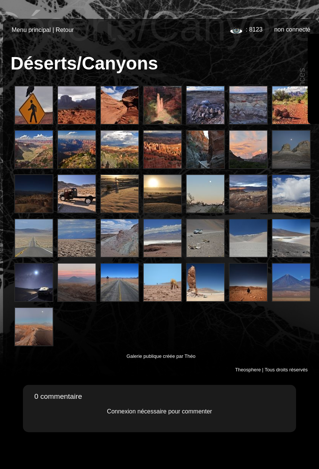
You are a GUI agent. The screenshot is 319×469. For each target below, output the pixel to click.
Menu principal (31, 30)
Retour (65, 30)
